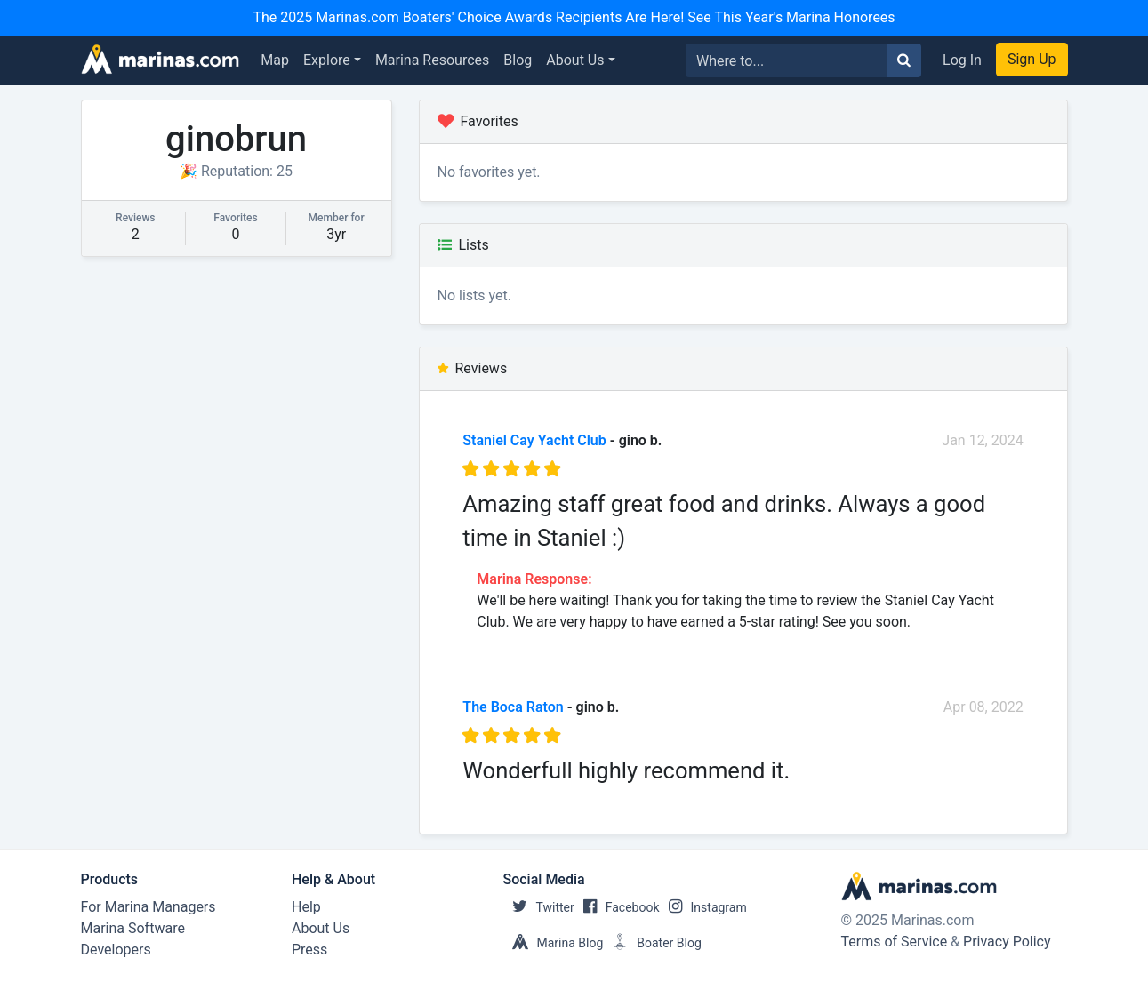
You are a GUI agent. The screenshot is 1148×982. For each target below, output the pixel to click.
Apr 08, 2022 (983, 707)
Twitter (538, 907)
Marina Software (133, 928)
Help (306, 906)
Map (275, 60)
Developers (116, 949)
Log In (962, 60)
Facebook (617, 907)
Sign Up (1032, 59)
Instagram (703, 907)
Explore (326, 60)
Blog (517, 60)
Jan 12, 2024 (982, 440)
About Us (575, 60)
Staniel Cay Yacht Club (534, 440)
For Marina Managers (148, 906)
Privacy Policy (1007, 941)
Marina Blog (553, 943)
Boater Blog (652, 943)
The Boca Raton (512, 707)
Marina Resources (432, 60)
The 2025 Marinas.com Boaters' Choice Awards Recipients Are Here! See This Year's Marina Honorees (574, 17)
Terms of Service (894, 941)
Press (309, 949)
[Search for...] (786, 60)
